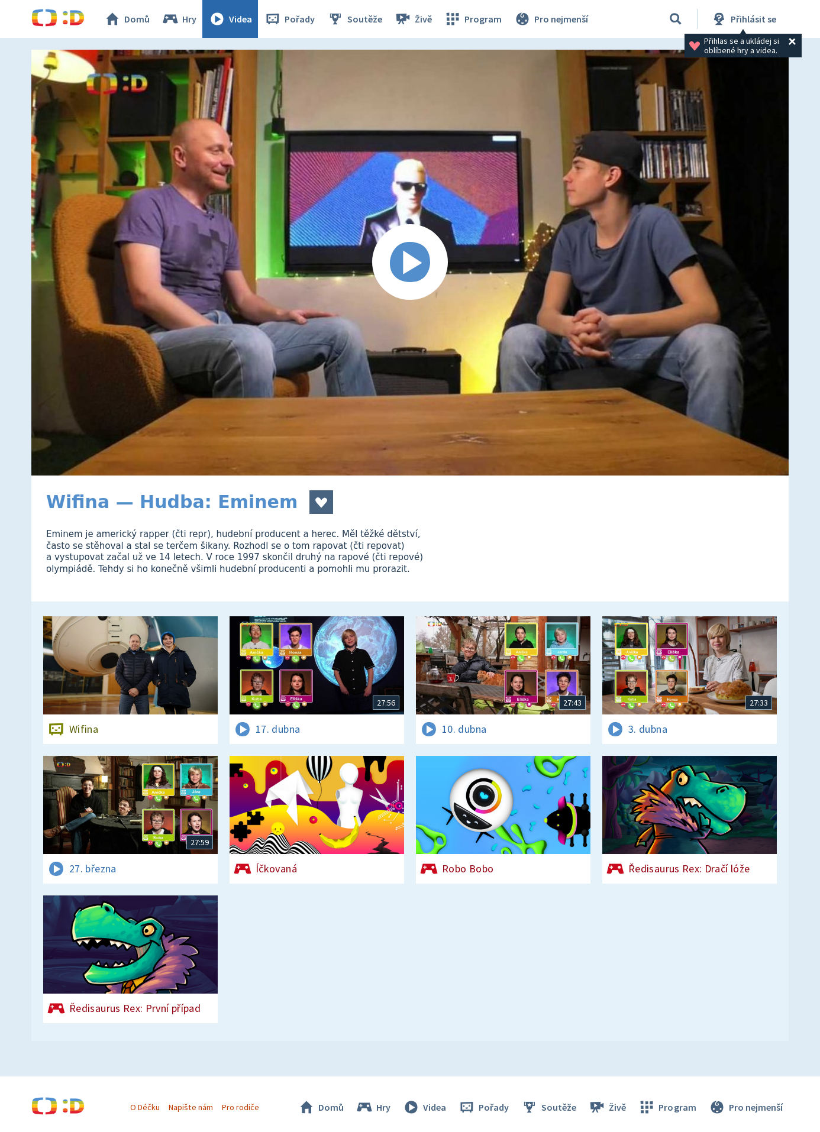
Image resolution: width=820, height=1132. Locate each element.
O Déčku (145, 1107)
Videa (230, 19)
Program (473, 19)
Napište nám (190, 1107)
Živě (413, 19)
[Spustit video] (410, 263)
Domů (127, 19)
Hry (179, 19)
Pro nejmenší (551, 19)
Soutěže (354, 19)
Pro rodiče (240, 1107)
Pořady (289, 19)
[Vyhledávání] (675, 19)
